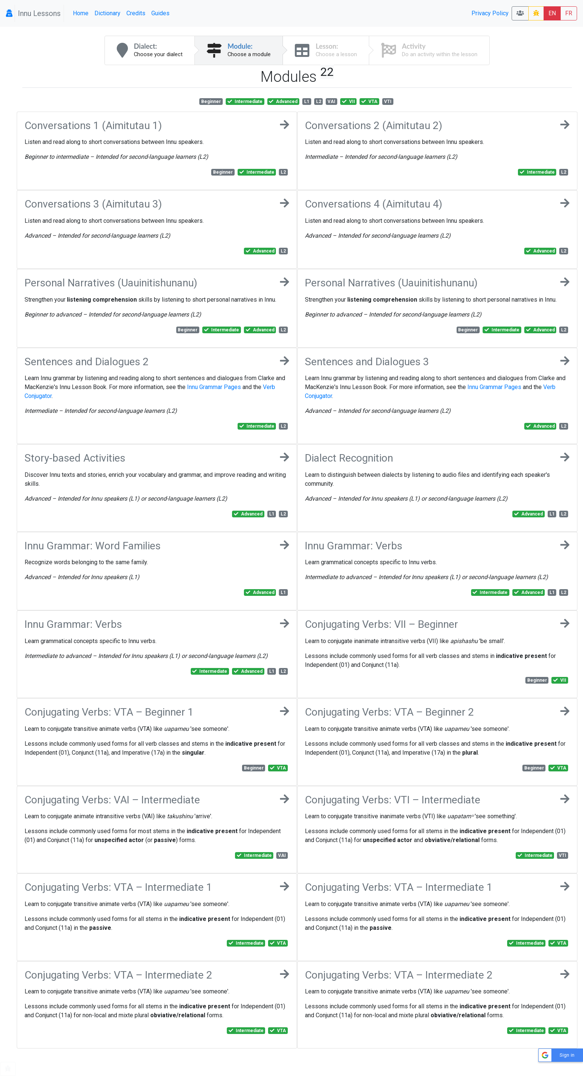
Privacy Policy (490, 13)
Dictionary (107, 13)
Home (80, 13)
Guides (160, 13)
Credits (135, 13)
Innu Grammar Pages (214, 387)
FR (568, 13)
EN (552, 13)
